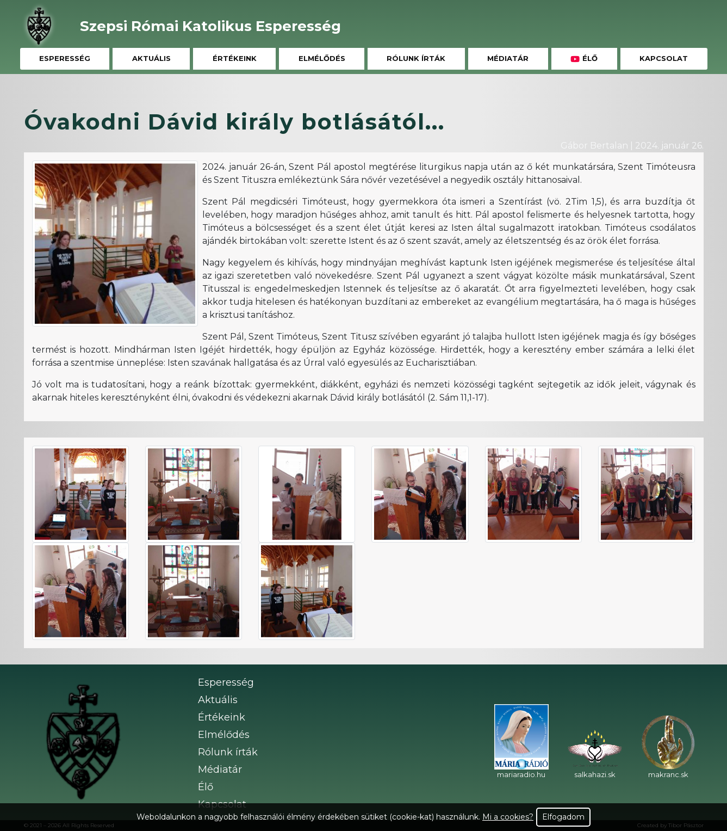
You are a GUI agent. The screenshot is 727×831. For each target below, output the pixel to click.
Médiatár (508, 58)
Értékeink (235, 58)
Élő (584, 58)
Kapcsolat (663, 58)
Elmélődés (322, 58)
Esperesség (64, 58)
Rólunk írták (416, 58)
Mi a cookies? (507, 817)
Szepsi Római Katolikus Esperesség (210, 26)
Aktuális (151, 58)
